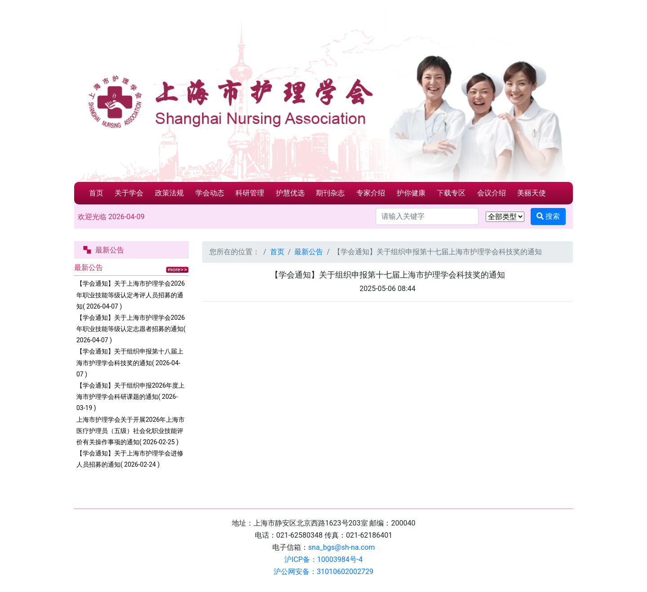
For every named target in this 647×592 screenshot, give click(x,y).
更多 (177, 270)
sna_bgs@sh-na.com (341, 547)
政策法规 (169, 193)
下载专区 (451, 193)
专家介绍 (370, 193)
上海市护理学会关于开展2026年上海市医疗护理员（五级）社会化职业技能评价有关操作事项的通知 (130, 431)
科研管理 (249, 193)
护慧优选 (290, 193)
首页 (96, 193)
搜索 (548, 216)
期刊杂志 (330, 193)
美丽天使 (531, 193)
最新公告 (308, 251)
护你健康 (411, 193)
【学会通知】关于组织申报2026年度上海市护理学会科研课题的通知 (130, 396)
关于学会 (129, 193)
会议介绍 (491, 193)
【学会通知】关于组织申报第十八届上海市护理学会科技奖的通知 (129, 362)
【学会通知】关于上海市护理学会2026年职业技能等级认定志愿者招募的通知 (131, 329)
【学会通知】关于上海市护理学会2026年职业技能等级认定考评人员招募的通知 (130, 294)
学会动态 (209, 193)
